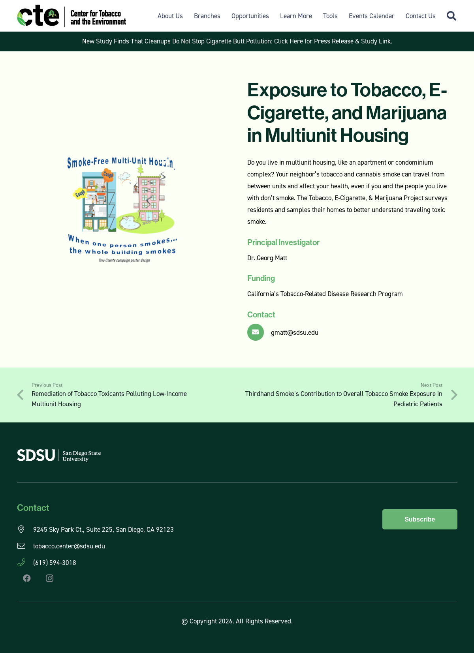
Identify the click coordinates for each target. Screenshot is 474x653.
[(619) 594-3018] (25, 563)
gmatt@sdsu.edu (294, 332)
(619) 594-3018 (54, 562)
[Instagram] (50, 578)
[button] (451, 16)
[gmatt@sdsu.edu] (259, 332)
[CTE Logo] (71, 16)
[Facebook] (27, 578)
